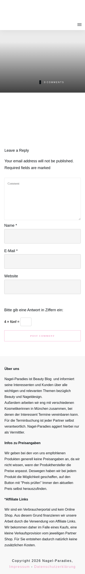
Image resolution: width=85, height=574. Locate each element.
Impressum (19, 566)
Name (10, 225)
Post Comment (42, 336)
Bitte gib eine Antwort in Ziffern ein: (33, 310)
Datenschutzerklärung (55, 566)
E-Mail (11, 251)
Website (11, 276)
